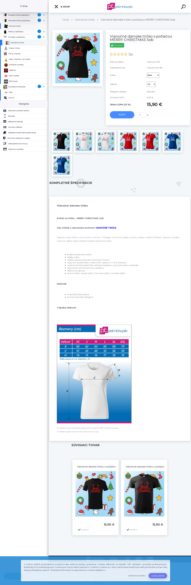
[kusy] (141, 115)
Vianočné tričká (85, 19)
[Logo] (120, 6)
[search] (184, 7)
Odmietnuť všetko (137, 576)
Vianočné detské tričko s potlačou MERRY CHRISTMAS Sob (111, 466)
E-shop (62, 6)
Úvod (65, 19)
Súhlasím (157, 576)
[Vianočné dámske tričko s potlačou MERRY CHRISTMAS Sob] (77, 31)
